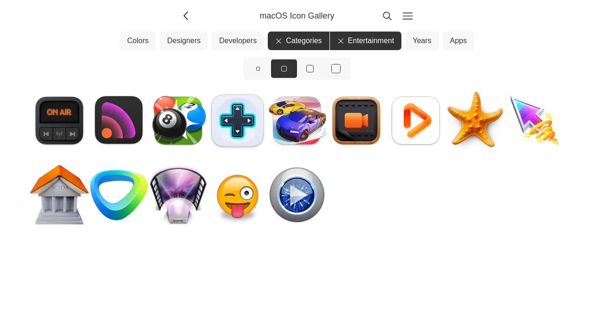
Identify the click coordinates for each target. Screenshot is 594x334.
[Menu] (407, 15)
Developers (238, 41)
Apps (458, 41)
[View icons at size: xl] (336, 68)
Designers (183, 41)
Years (422, 41)
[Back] (186, 15)
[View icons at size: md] (284, 68)
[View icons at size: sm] (258, 68)
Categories (298, 41)
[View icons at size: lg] (310, 68)
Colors (137, 41)
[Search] (387, 15)
